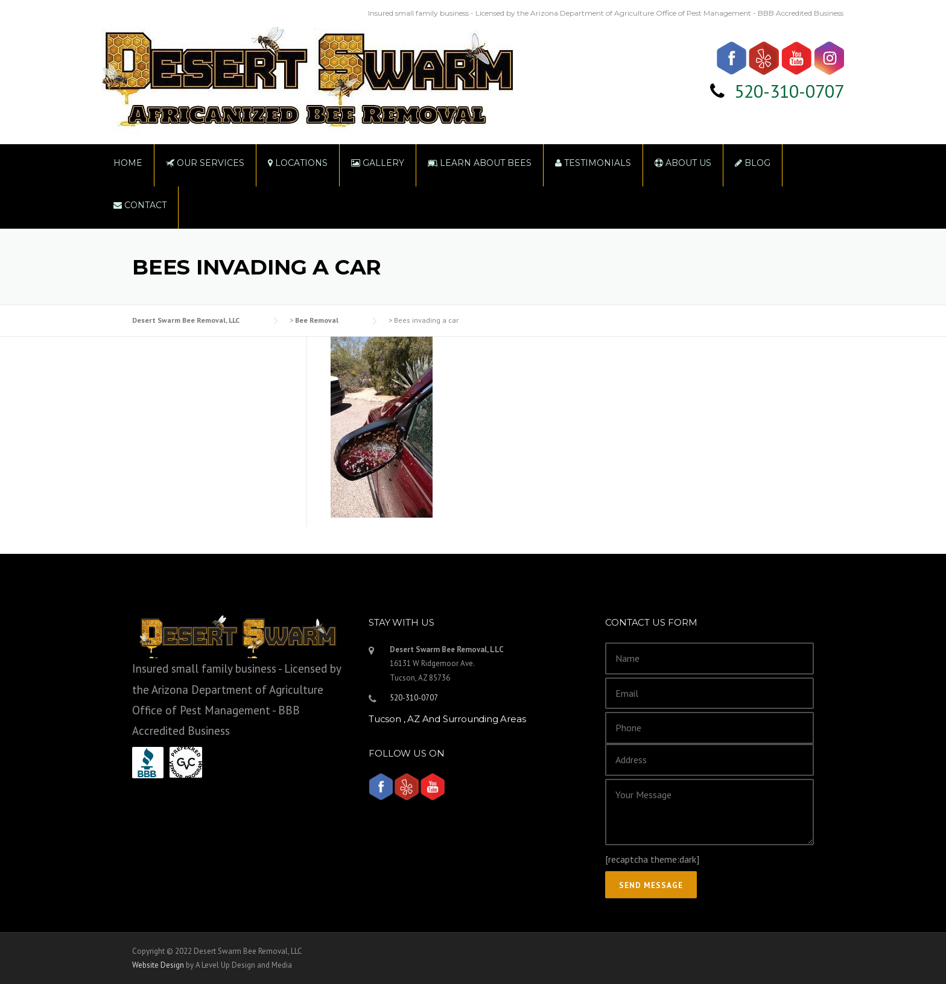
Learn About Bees (480, 162)
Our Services (205, 162)
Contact (140, 205)
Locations (298, 162)
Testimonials (593, 162)
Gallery (377, 162)
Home (127, 162)
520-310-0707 (789, 91)
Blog (752, 162)
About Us (683, 162)
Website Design (158, 965)
